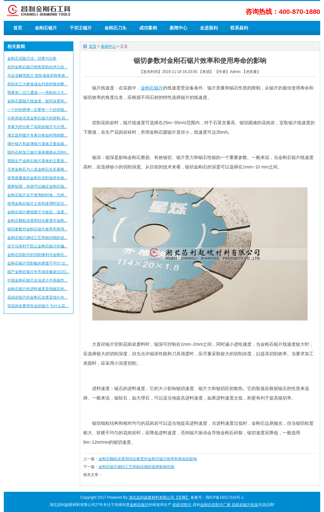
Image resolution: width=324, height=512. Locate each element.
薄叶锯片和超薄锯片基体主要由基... (37, 144)
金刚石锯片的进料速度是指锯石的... (37, 289)
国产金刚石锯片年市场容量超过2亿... (38, 272)
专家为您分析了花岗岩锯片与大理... (37, 127)
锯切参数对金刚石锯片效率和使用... (37, 229)
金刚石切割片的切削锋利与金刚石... (37, 255)
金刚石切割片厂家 (215, 505)
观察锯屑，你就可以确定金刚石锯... (37, 186)
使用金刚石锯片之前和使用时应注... (37, 203)
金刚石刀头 (115, 27)
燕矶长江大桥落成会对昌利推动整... (37, 84)
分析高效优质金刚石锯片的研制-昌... (38, 118)
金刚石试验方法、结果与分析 (32, 58)
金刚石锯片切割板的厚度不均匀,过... (37, 263)
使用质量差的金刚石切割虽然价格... (37, 178)
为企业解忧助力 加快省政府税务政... (37, 75)
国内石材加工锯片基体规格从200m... (38, 152)
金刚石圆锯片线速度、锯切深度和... (37, 101)
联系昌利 (239, 27)
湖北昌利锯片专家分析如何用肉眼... (37, 135)
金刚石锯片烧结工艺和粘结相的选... (37, 237)
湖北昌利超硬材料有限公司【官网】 (159, 497)
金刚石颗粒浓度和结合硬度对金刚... (37, 220)
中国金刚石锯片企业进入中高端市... (37, 280)
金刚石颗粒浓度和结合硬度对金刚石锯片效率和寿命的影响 (147, 459)
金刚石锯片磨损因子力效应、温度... (37, 212)
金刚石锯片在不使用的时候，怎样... (37, 195)
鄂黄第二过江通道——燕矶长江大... (37, 92)
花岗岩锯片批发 (245, 505)
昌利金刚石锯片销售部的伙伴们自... (37, 67)
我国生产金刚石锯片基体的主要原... (37, 161)
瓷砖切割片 (181, 505)
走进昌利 (209, 27)
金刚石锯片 (46, 27)
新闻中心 (178, 27)
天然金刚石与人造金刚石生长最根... (37, 169)
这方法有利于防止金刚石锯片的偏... (37, 246)
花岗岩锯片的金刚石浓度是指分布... (37, 297)
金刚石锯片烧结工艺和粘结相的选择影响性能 (136, 467)
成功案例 (148, 27)
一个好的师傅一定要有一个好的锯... (37, 109)
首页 (17, 27)
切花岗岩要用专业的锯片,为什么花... (37, 306)
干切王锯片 (81, 27)
